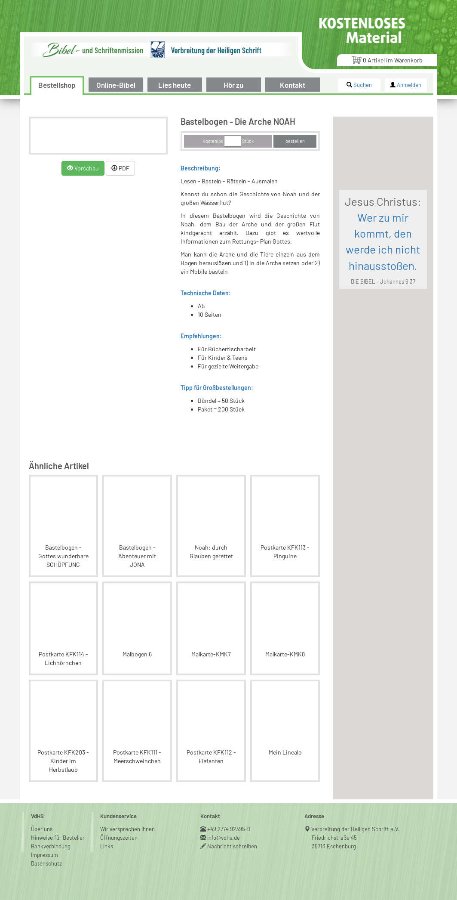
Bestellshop (57, 84)
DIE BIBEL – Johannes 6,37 (383, 281)
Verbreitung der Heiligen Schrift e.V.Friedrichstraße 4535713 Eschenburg (356, 838)
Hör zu (233, 84)
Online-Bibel (115, 84)
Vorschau (83, 168)
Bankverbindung (51, 846)
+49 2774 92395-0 (229, 829)
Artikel (387, 59)
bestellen (295, 141)
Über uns (41, 829)
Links (106, 846)
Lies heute (174, 84)
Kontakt (292, 84)
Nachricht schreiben (232, 846)
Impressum (44, 854)
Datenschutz (46, 863)
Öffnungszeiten (119, 837)
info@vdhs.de (224, 837)
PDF (120, 168)
